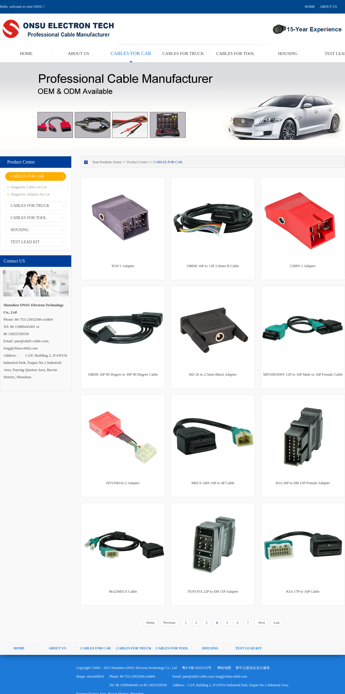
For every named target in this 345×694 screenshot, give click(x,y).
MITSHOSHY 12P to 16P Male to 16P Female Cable (302, 374)
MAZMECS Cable (123, 591)
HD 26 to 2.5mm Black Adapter (213, 374)
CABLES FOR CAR (168, 162)
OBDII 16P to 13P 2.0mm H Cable (213, 266)
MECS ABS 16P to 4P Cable (213, 483)
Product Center (137, 162)
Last (276, 623)
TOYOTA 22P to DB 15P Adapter (212, 591)
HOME (310, 7)
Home (150, 623)
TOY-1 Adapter (122, 266)
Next (261, 623)
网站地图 (223, 668)
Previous (169, 623)
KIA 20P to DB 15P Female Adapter (303, 483)
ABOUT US (328, 7)
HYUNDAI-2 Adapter (123, 483)
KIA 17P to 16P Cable (302, 591)
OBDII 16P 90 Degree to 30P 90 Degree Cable (123, 374)
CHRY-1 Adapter (303, 266)
